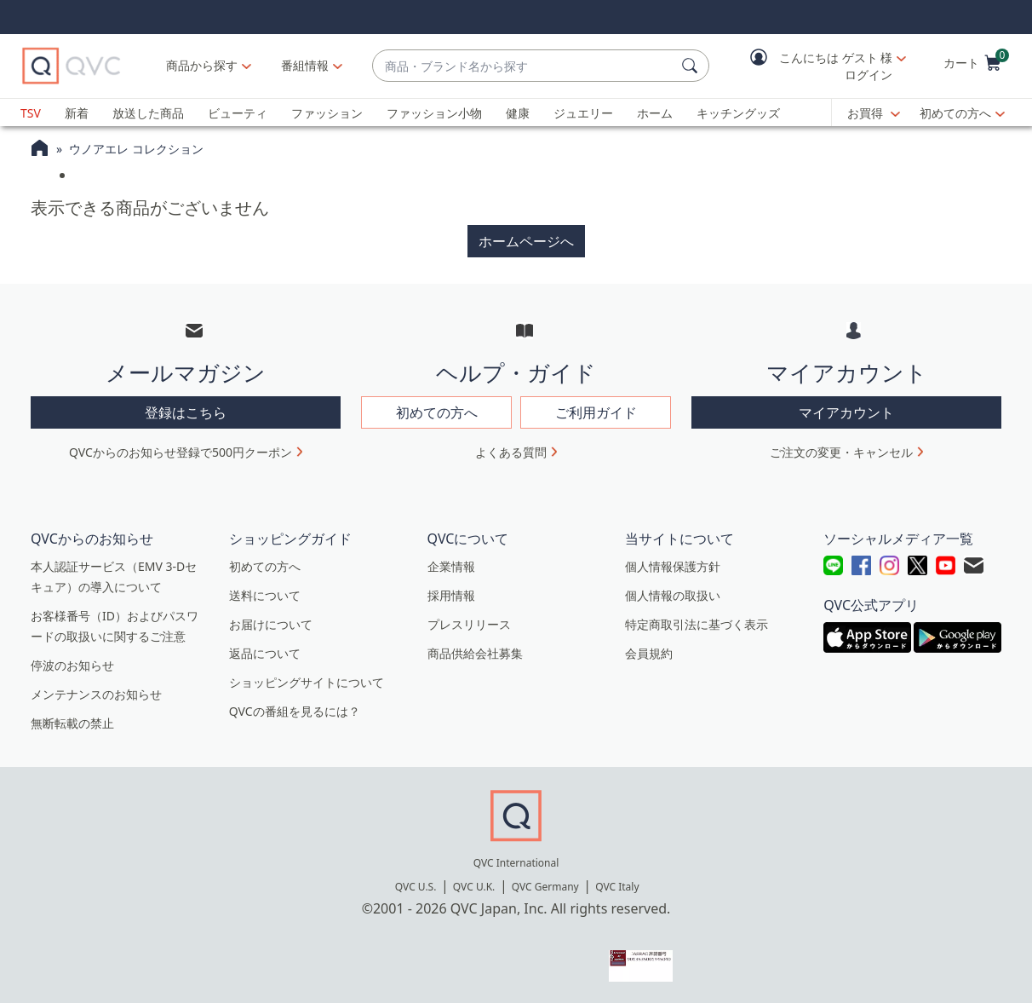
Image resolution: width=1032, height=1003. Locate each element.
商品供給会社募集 (475, 653)
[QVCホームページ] (40, 150)
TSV (30, 113)
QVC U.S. (416, 886)
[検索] (692, 65)
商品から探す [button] (202, 65)
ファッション (327, 113)
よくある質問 (511, 452)
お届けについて (270, 624)
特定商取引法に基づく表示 (696, 624)
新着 (77, 113)
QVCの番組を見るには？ (294, 711)
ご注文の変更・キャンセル (841, 452)
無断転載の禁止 (72, 723)
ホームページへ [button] (526, 241)
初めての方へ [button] (437, 412)
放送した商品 (148, 113)
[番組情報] (305, 66)
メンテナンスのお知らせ (96, 694)
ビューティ (237, 113)
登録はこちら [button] (185, 412)
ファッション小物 (434, 113)
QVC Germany (545, 886)
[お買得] (874, 113)
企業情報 (451, 566)
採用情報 (451, 595)
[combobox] (523, 66)
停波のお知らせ (72, 665)
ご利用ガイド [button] (596, 412)
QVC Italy (617, 886)
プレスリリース (469, 624)
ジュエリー (583, 113)
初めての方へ (955, 113)
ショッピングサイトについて (306, 682)
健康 (518, 113)
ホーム (655, 113)
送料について (265, 595)
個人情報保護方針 (672, 566)
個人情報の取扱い (672, 595)
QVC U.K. (474, 886)
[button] (816, 66)
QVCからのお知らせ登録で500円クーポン (180, 452)
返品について (265, 653)
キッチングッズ (738, 113)
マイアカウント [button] (846, 412)
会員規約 (649, 653)
